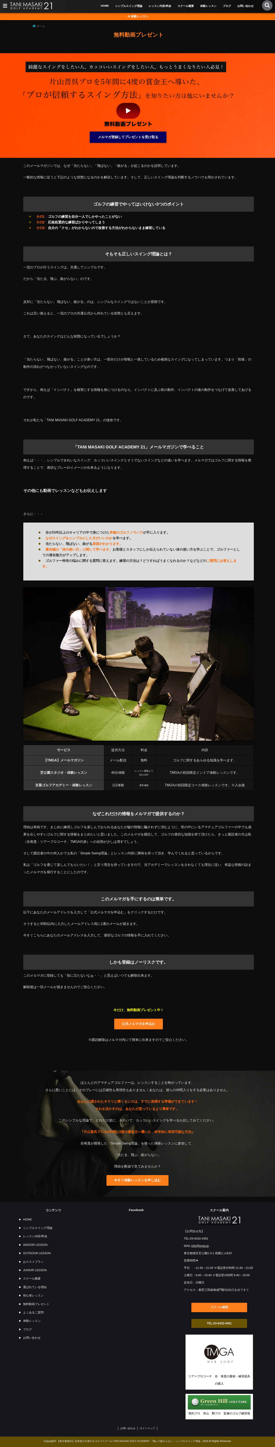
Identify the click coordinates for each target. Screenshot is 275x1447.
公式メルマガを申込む (138, 1024)
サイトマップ (147, 1428)
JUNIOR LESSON (35, 1270)
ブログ (227, 6)
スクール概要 (186, 6)
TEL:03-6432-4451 (219, 1323)
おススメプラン (33, 1261)
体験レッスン (208, 6)
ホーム (39, 26)
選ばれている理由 (35, 1287)
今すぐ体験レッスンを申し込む (137, 1180)
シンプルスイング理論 (128, 6)
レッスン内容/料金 (160, 6)
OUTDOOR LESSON (37, 1253)
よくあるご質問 (33, 1312)
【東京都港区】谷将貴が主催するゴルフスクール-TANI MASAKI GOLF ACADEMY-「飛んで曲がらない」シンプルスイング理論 (128, 1441)
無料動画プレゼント (36, 1304)
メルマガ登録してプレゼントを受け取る (128, 137)
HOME (105, 5)
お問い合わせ (245, 6)
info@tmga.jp (200, 1245)
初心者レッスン (33, 1295)
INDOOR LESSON (35, 1244)
